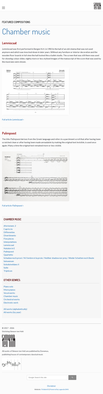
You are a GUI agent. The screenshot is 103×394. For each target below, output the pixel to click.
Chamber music (11, 296)
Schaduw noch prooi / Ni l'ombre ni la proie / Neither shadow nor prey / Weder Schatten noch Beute (49, 258)
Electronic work (11, 302)
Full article (12, 119)
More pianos (9, 289)
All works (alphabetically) (15, 309)
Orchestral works (12, 299)
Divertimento (10, 235)
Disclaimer (51, 386)
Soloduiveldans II (11, 264)
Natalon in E (9, 248)
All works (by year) (12, 312)
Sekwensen (9, 261)
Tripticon (8, 271)
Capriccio (8, 229)
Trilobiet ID (45, 389)
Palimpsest (9, 251)
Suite (6, 267)
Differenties (9, 232)
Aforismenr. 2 (10, 225)
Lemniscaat (9, 245)
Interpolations (10, 242)
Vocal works (9, 293)
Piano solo (8, 286)
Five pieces (9, 238)
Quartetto (8, 254)
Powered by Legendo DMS (59, 389)
